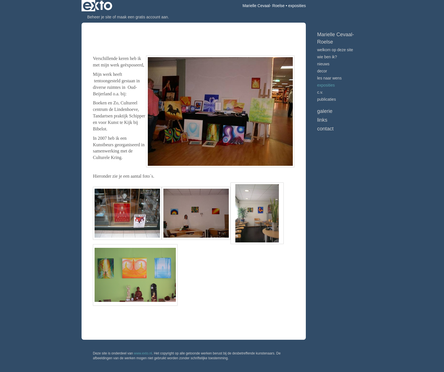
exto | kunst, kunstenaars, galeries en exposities (98, 5)
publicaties (326, 99)
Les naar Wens (329, 78)
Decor (322, 71)
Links (322, 120)
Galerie (324, 111)
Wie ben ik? (327, 57)
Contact (325, 129)
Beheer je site (99, 17)
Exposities (326, 85)
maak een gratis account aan (142, 17)
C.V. (320, 92)
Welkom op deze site (335, 50)
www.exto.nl (143, 353)
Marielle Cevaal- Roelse (263, 5)
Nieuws (323, 64)
